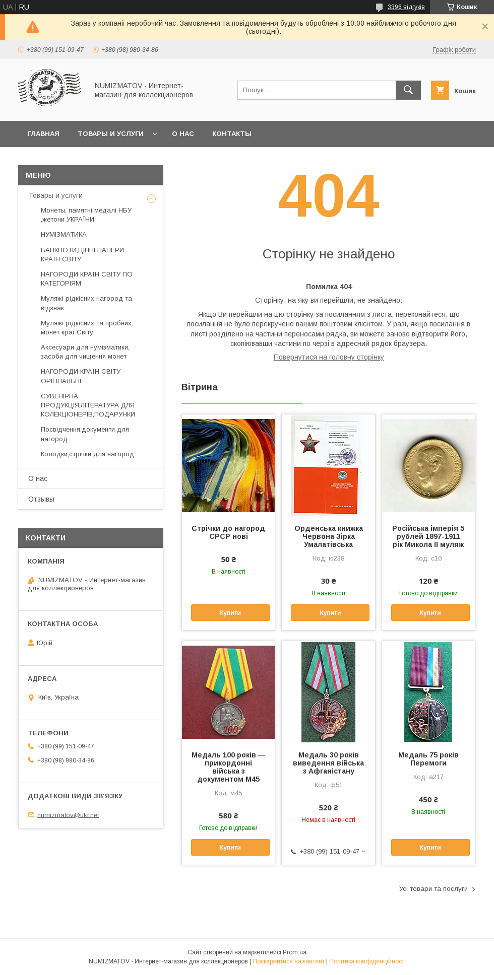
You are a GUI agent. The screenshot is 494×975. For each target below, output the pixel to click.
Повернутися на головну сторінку (329, 357)
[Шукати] (408, 90)
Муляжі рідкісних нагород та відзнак (86, 303)
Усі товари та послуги (433, 888)
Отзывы (41, 499)
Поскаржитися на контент (289, 961)
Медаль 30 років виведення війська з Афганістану (328, 763)
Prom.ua (294, 952)
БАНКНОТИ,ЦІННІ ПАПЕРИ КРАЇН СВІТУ (82, 254)
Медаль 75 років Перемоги (428, 759)
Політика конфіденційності (367, 961)
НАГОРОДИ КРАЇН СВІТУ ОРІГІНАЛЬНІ (80, 376)
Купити (230, 612)
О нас (183, 133)
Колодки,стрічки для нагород (87, 454)
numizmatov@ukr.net (68, 814)
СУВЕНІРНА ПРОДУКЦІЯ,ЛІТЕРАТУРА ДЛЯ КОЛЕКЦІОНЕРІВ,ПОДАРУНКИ (88, 405)
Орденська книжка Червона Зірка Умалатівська (328, 536)
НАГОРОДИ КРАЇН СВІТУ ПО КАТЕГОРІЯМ (87, 278)
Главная (43, 133)
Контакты (232, 133)
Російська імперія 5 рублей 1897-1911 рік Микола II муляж (428, 536)
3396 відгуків (406, 7)
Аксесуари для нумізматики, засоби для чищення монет (85, 351)
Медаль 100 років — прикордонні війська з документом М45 (228, 767)
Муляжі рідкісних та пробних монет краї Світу (86, 327)
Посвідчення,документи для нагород (85, 434)
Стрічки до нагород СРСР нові (228, 532)
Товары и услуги (111, 133)
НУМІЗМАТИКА (64, 234)
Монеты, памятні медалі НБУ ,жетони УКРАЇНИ (86, 214)
